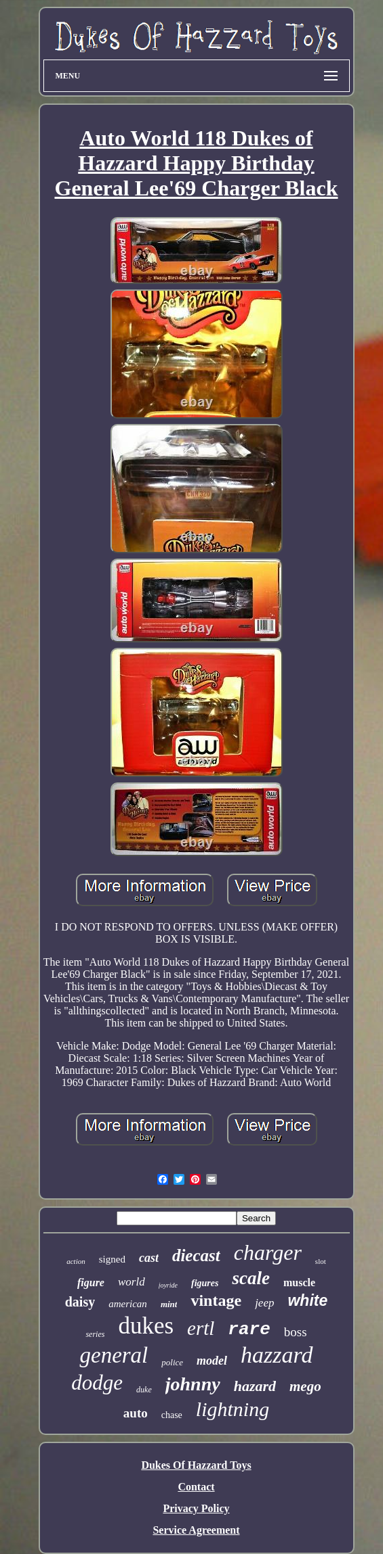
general (113, 1355)
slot (320, 1261)
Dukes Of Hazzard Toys (196, 1465)
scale (250, 1278)
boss (295, 1332)
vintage (215, 1300)
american (127, 1303)
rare (249, 1329)
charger (268, 1252)
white (307, 1300)
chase (171, 1415)
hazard (255, 1386)
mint (169, 1304)
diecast (196, 1255)
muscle (299, 1282)
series (94, 1334)
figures (204, 1283)
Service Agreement (196, 1530)
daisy (80, 1301)
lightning (232, 1409)
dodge (97, 1382)
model (212, 1360)
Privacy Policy (196, 1508)
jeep (264, 1302)
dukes (146, 1326)
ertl (200, 1328)
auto (135, 1413)
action (75, 1261)
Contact (196, 1486)
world (131, 1281)
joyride (168, 1285)
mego (305, 1386)
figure (90, 1282)
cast (149, 1258)
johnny (192, 1383)
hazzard (277, 1354)
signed (112, 1259)
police (172, 1362)
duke (144, 1389)
